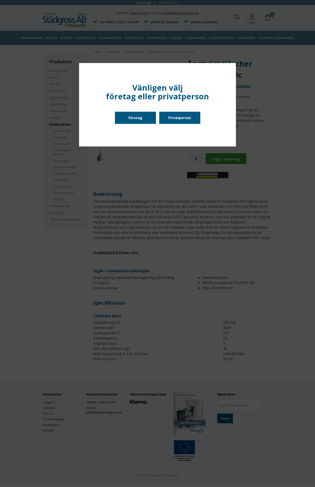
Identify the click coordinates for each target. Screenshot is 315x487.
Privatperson (179, 117)
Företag (135, 117)
